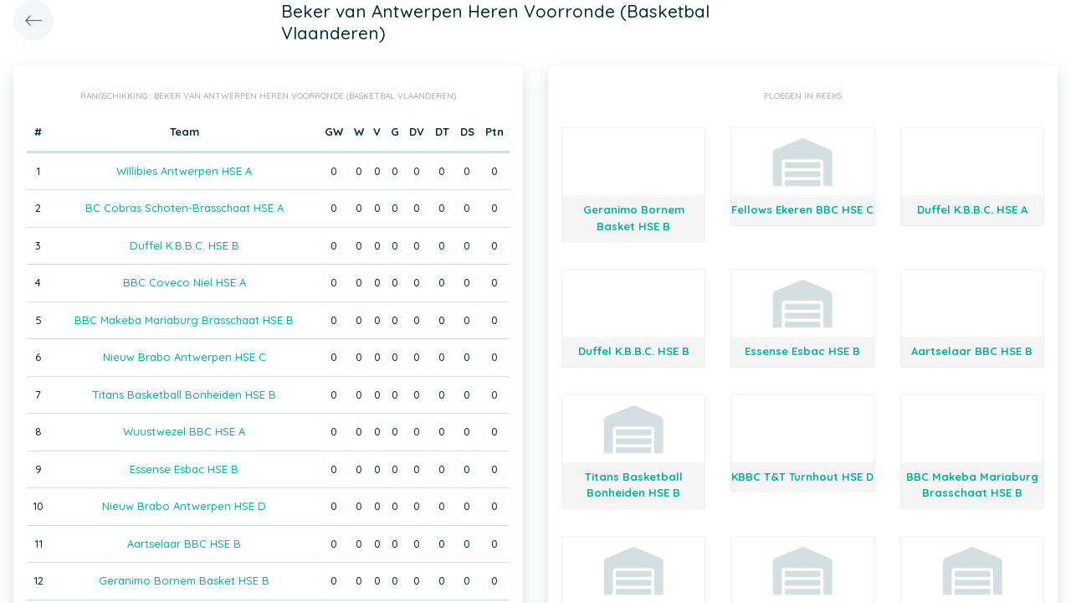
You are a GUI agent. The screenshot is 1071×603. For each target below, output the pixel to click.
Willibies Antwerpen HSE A (184, 171)
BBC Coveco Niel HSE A (184, 282)
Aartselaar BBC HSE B (184, 543)
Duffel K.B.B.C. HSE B (184, 245)
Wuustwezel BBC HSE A (184, 431)
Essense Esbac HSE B (184, 469)
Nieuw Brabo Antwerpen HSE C (184, 356)
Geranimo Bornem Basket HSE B (184, 580)
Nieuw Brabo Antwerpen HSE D (184, 506)
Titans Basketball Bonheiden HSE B (184, 394)
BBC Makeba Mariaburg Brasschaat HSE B (184, 320)
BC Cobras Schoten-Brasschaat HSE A (184, 207)
